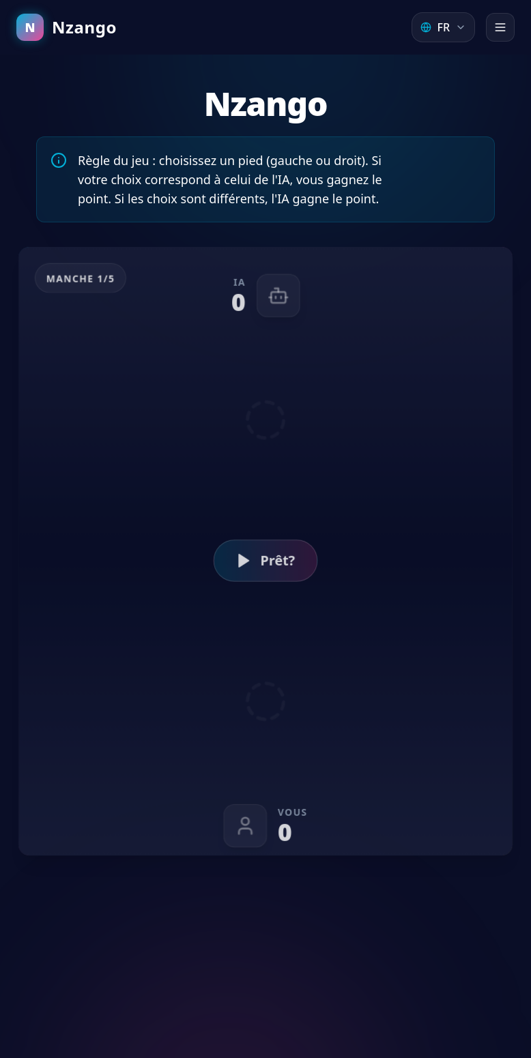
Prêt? (265, 560)
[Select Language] (443, 27)
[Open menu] (500, 27)
